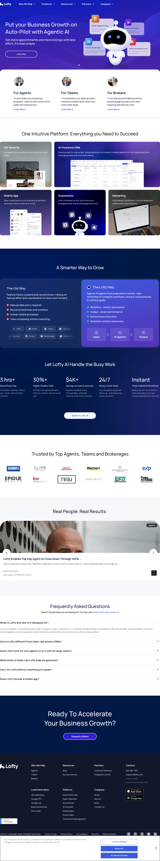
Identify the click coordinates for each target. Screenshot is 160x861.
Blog (65, 781)
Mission (97, 809)
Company (106, 4)
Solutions (47, 4)
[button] (78, 65)
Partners (86, 4)
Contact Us (99, 817)
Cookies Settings (119, 841)
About (97, 805)
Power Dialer (68, 825)
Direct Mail (36, 821)
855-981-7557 (132, 781)
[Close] (156, 848)
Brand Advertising (39, 817)
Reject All (119, 848)
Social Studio (68, 813)
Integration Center (102, 785)
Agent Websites (70, 809)
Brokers (34, 789)
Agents (34, 781)
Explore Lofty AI (80, 415)
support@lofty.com (134, 785)
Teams (34, 785)
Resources (67, 4)
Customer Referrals (103, 781)
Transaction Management (74, 829)
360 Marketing (37, 805)
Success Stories (70, 785)
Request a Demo (80, 746)
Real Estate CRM (70, 805)
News (96, 813)
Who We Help (25, 4)
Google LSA (36, 813)
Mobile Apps (68, 821)
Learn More (19, 109)
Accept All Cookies (119, 855)
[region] (80, 848)
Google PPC (36, 809)
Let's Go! (21, 54)
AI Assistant (68, 817)
